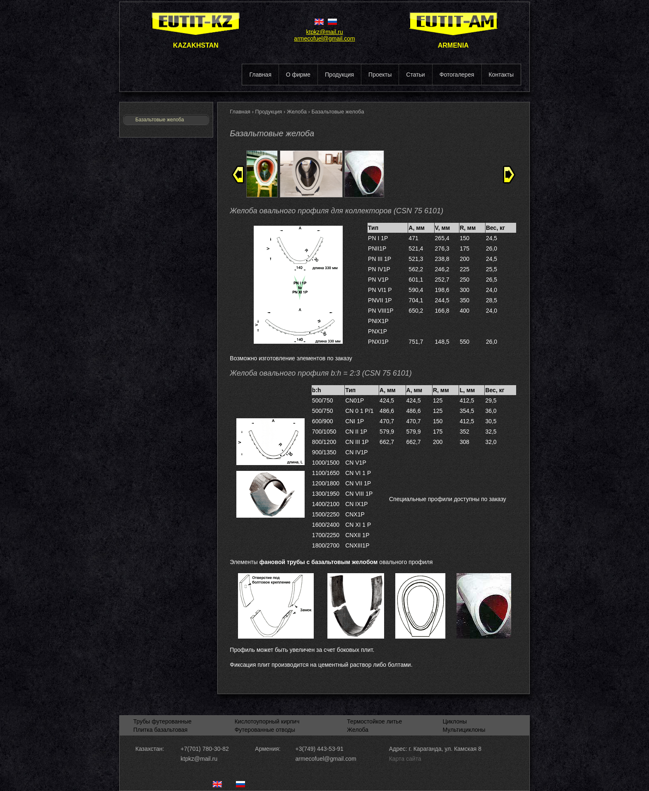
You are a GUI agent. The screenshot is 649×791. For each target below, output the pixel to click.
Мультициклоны (463, 729)
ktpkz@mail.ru (324, 32)
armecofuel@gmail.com (324, 38)
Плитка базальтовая (160, 729)
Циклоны (454, 721)
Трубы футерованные (162, 721)
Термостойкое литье (374, 721)
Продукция (269, 112)
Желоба (297, 112)
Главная (241, 112)
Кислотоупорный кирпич (267, 721)
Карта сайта (405, 758)
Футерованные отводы (265, 729)
